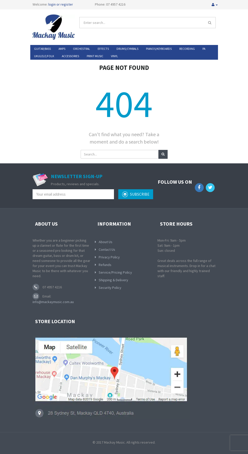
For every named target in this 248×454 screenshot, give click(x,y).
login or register (60, 4)
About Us (105, 242)
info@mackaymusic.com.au (53, 302)
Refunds (105, 264)
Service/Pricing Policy (115, 272)
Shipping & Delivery (113, 280)
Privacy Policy (109, 257)
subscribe (135, 194)
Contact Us (107, 249)
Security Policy (110, 287)
